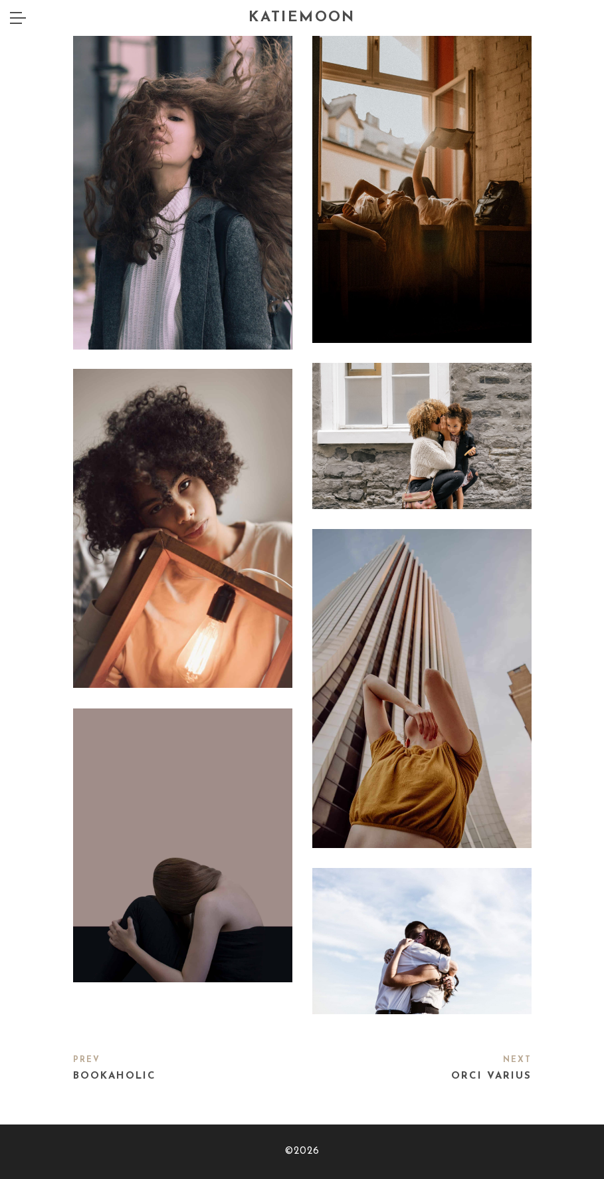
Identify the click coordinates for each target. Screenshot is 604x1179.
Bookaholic (114, 1076)
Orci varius (491, 1076)
